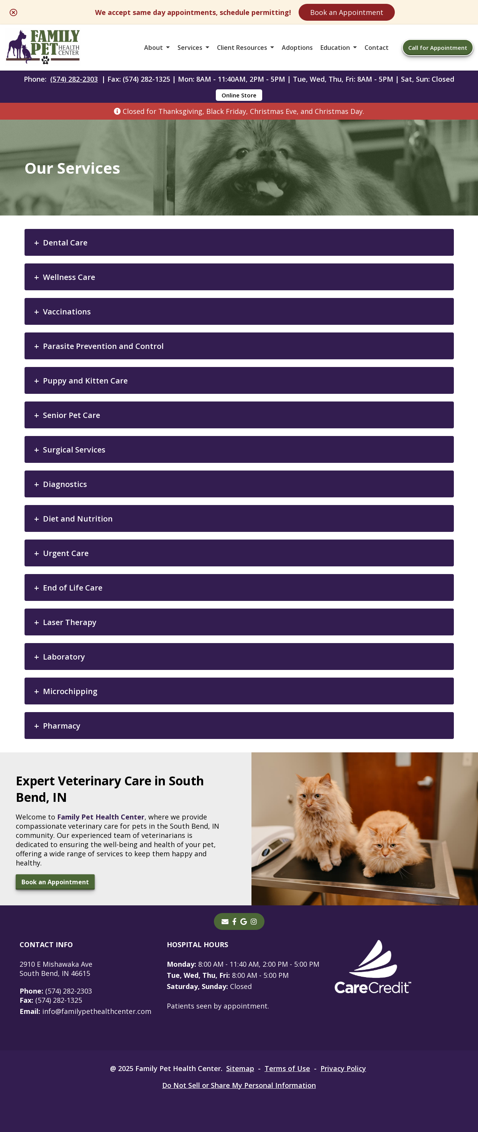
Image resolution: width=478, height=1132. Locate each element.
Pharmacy (61, 726)
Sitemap (240, 1068)
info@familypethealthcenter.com (85, 1011)
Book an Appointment (346, 12)
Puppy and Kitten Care (85, 380)
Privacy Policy (343, 1068)
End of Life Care (72, 587)
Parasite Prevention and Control (103, 346)
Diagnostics (65, 484)
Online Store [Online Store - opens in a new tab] (239, 95)
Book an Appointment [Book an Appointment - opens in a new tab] (55, 882)
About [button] (153, 47)
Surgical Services (74, 449)
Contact (377, 47)
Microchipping (70, 691)
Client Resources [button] (242, 47)
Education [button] (335, 47)
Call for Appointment (437, 47)
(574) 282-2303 (74, 79)
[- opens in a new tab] (234, 921)
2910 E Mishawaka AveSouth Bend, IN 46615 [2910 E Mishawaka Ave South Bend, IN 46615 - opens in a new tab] (56, 968)
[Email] (225, 921)
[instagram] (254, 921)
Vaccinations (67, 311)
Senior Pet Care (71, 415)
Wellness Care (69, 277)
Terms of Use (287, 1068)
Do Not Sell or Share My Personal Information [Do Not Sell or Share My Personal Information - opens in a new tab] (239, 1085)
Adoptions (297, 47)
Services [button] (189, 47)
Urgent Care (66, 553)
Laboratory (64, 657)
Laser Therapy (70, 622)
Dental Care (65, 242)
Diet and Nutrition (78, 518)
